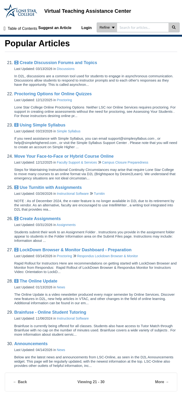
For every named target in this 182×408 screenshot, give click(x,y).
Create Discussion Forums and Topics (55, 62)
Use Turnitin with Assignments (48, 187)
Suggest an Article (55, 28)
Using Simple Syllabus (39, 125)
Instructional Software (73, 193)
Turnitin (99, 193)
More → (162, 382)
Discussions (66, 69)
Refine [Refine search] (107, 27)
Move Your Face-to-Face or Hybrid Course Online (64, 156)
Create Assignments (37, 218)
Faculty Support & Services (77, 162)
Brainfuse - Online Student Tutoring (50, 312)
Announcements (31, 343)
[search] (142, 27)
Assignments (66, 225)
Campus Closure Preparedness (125, 162)
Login (86, 28)
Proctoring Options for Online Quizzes (53, 93)
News (61, 287)
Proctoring (64, 100)
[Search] (174, 27)
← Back (20, 382)
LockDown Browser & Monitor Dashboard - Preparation (73, 249)
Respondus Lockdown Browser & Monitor (107, 256)
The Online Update (35, 281)
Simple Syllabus (69, 131)
